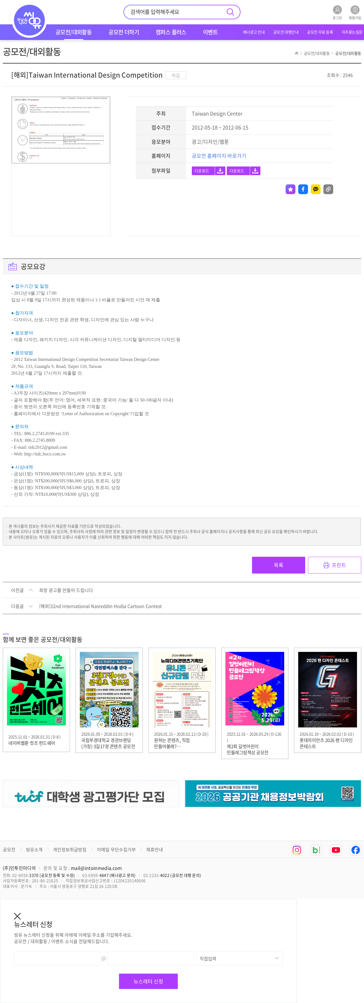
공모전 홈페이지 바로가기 (219, 155)
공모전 (9, 849)
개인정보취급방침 (70, 849)
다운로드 (202, 170)
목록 (278, 565)
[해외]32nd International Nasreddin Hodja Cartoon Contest (100, 606)
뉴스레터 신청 (148, 981)
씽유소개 (34, 849)
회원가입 (355, 12)
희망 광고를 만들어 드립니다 (66, 590)
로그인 (337, 12)
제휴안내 (154, 849)
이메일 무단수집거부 (116, 849)
